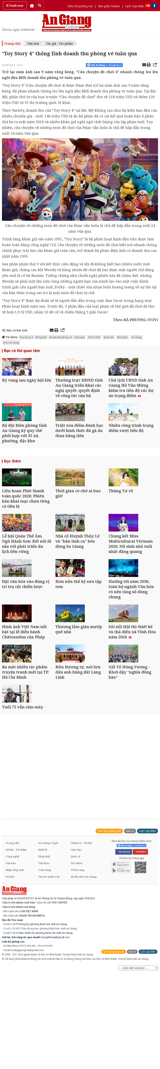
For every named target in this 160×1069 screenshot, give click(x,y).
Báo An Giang (11, 342)
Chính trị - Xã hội (81, 939)
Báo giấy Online (109, 6)
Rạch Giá (109, 337)
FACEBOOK (123, 948)
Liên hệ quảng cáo (80, 6)
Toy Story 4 (26, 337)
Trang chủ (12, 43)
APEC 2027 (94, 337)
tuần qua (80, 337)
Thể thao (43, 960)
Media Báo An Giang (84, 973)
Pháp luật (44, 953)
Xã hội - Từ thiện (16, 946)
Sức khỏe (76, 960)
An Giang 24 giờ (48, 939)
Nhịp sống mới (15, 966)
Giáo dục (76, 946)
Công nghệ (12, 953)
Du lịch (10, 973)
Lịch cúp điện (134, 6)
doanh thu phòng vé (60, 337)
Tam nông (44, 966)
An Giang (136, 337)
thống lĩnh (41, 337)
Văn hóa (33, 43)
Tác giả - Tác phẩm (59, 43)
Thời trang (77, 966)
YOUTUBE (140, 948)
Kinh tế (42, 946)
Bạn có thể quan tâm (20, 351)
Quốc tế (75, 953)
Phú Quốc (122, 337)
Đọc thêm (12, 486)
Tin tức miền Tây (49, 973)
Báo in (130, 927)
